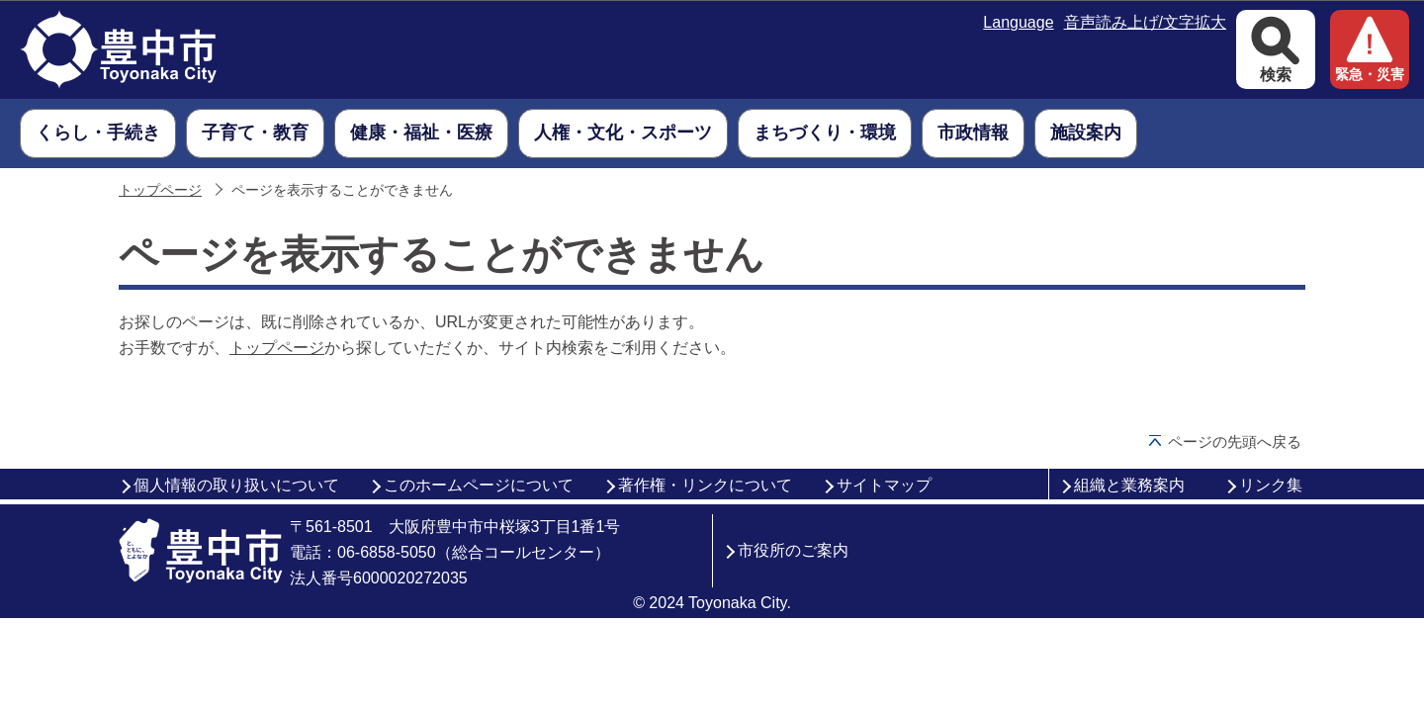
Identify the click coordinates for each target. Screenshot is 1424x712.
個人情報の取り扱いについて (236, 485)
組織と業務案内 (1129, 485)
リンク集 (1270, 485)
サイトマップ (884, 485)
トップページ (160, 190)
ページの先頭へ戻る (1234, 441)
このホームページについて (479, 485)
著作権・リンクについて (705, 485)
